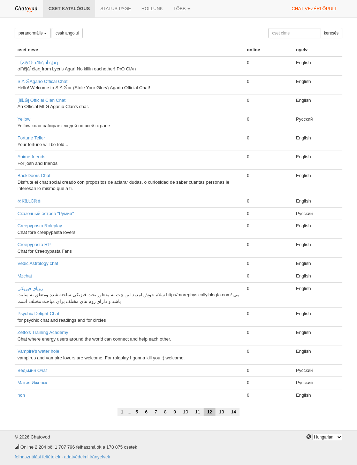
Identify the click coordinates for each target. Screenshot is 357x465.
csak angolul (67, 33)
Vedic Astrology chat (37, 263)
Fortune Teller (31, 137)
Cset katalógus (69, 8)
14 (233, 411)
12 (209, 411)
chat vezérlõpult (314, 8)
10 (185, 411)
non (21, 395)
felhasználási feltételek (37, 456)
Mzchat (24, 276)
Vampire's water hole (38, 351)
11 (197, 411)
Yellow (23, 119)
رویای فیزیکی (30, 288)
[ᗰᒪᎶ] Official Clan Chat (41, 100)
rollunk (152, 8)
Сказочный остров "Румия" (45, 213)
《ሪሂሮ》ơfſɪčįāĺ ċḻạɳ (37, 62)
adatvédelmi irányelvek (87, 456)
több (181, 8)
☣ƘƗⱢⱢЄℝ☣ (29, 201)
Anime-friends (31, 156)
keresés (331, 33)
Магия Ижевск (32, 382)
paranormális (32, 33)
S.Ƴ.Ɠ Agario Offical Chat (42, 81)
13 (221, 411)
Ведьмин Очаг (32, 370)
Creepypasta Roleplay (39, 225)
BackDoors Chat (34, 175)
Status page (115, 8)
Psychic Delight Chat (38, 313)
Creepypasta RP (34, 244)
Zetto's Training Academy (42, 332)
